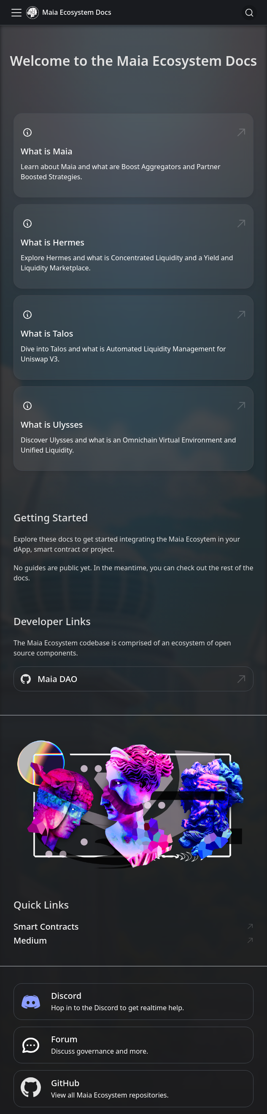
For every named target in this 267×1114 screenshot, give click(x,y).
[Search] (249, 12)
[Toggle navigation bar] (16, 12)
